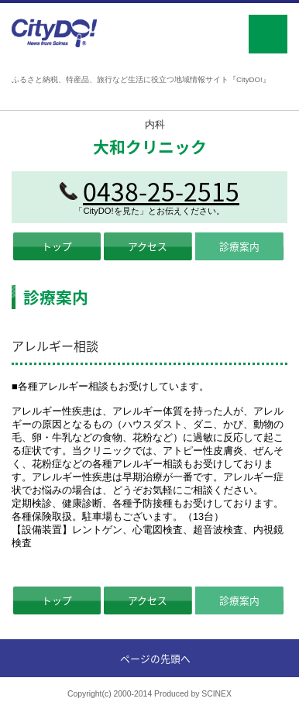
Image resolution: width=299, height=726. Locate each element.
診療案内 (239, 246)
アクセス (147, 246)
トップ (57, 246)
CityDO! (55, 33)
